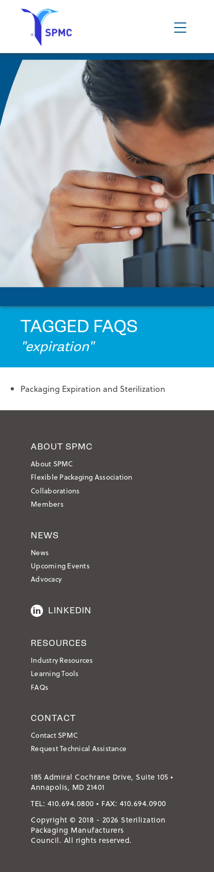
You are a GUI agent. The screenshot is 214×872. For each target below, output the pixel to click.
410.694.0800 (71, 803)
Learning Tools (55, 673)
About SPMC (52, 463)
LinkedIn (61, 611)
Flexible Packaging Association (82, 476)
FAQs (39, 687)
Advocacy (46, 579)
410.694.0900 (143, 803)
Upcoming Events (60, 565)
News (40, 552)
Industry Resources (62, 660)
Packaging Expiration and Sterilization (92, 388)
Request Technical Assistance (78, 748)
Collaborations (55, 490)
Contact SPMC (54, 735)
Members (47, 504)
